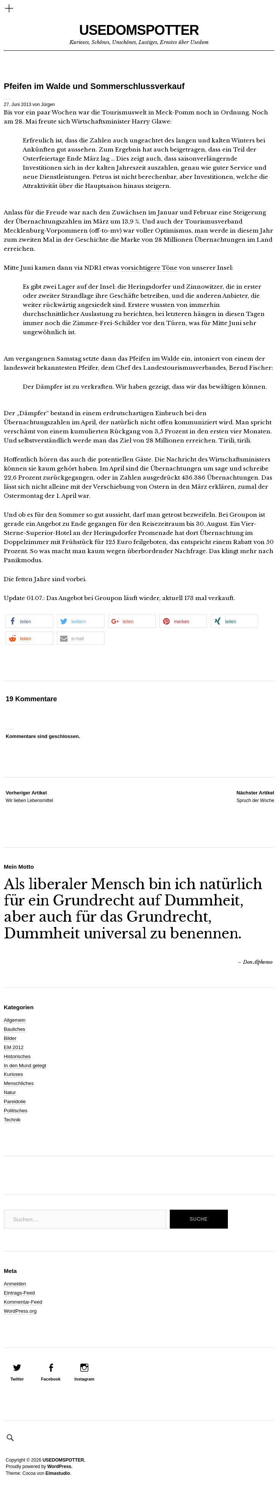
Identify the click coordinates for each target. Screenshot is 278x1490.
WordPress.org (20, 1311)
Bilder (10, 1038)
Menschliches (19, 1083)
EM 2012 (14, 1047)
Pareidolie (15, 1101)
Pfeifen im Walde (154, 358)
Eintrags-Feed (19, 1293)
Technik (12, 1120)
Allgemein (14, 1020)
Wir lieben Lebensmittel (29, 796)
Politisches (15, 1110)
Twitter (17, 1379)
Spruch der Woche (255, 796)
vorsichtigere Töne (149, 267)
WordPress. (59, 1466)
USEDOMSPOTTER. (64, 1460)
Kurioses (13, 1074)
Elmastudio (58, 1473)
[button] (29, 621)
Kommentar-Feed (23, 1302)
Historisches (17, 1056)
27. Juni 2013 (17, 104)
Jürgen (48, 104)
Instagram (84, 1379)
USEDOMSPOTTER (139, 30)
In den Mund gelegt (25, 1065)
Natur (10, 1092)
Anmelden (15, 1284)
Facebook (50, 1379)
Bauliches (14, 1029)
